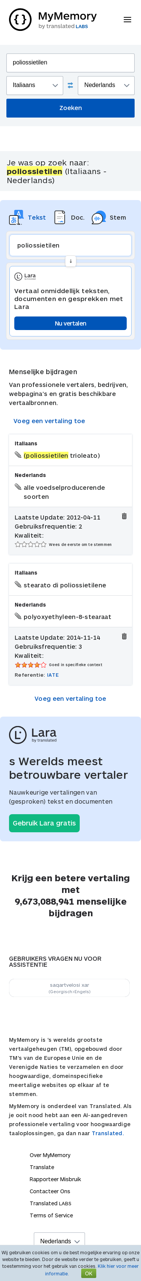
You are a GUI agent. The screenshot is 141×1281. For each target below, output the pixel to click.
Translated (50, 1203)
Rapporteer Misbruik (55, 1179)
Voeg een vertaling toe (49, 420)
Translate (42, 1167)
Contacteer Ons (50, 1191)
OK (88, 1273)
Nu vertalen (70, 323)
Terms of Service (51, 1215)
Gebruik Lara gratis (44, 823)
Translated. (108, 1133)
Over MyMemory (50, 1155)
